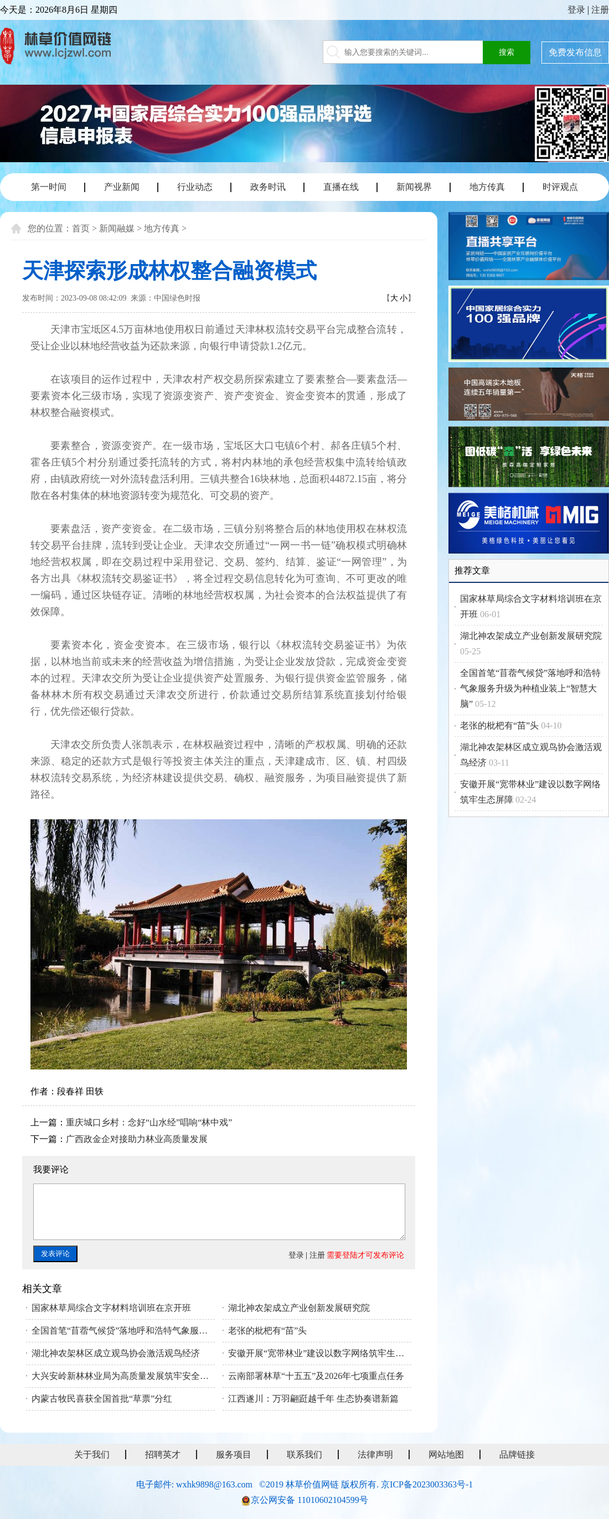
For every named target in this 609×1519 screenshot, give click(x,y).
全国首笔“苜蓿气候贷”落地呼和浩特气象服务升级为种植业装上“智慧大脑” (123, 1330)
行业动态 (195, 187)
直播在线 (341, 187)
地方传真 (487, 187)
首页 (81, 228)
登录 (576, 9)
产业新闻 (122, 187)
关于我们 (92, 1454)
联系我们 (304, 1454)
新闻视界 (414, 187)
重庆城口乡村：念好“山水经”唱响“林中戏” (149, 1122)
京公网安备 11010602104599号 (309, 1500)
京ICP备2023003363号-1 (427, 1484)
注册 (600, 9)
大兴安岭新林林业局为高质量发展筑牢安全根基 (123, 1376)
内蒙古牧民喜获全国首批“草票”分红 (102, 1398)
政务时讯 (268, 187)
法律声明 (375, 1454)
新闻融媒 (117, 228)
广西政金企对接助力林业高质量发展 (137, 1139)
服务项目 (233, 1454)
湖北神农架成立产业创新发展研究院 (299, 1308)
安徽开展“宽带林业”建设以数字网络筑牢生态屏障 (319, 1353)
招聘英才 (162, 1454)
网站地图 (446, 1454)
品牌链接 (517, 1454)
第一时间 (48, 187)
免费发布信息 (575, 52)
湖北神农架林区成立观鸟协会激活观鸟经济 (116, 1353)
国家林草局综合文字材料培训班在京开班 (111, 1308)
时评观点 (560, 187)
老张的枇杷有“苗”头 (267, 1330)
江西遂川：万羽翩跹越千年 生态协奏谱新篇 (313, 1398)
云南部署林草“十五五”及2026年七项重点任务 (316, 1376)
